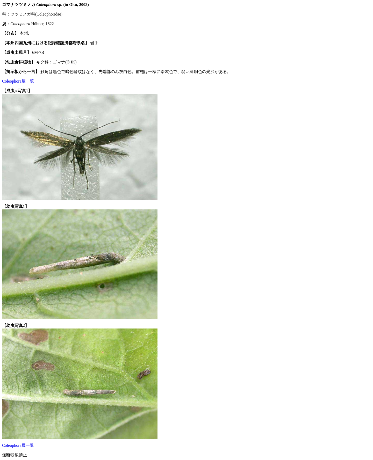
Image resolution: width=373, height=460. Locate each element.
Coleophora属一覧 (18, 81)
